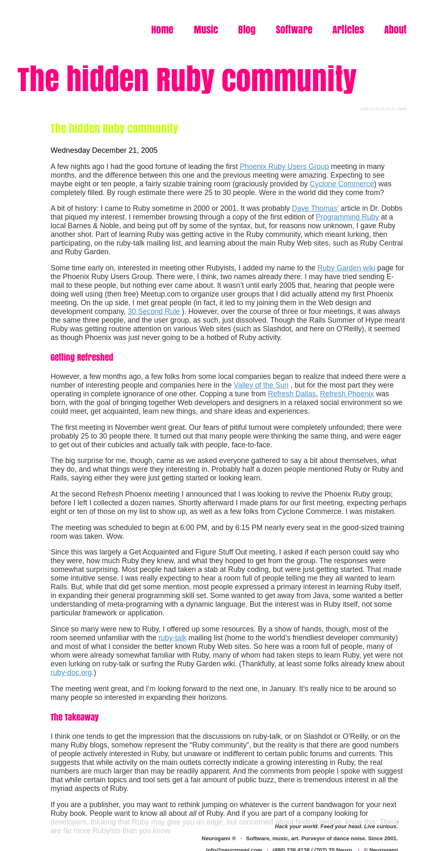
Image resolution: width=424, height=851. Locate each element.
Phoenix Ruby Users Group (284, 166)
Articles (348, 29)
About (395, 29)
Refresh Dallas (292, 394)
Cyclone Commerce (342, 184)
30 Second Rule (154, 311)
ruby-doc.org (71, 672)
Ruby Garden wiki (346, 268)
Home (162, 29)
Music (206, 29)
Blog (246, 29)
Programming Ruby (347, 217)
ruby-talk (173, 638)
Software (294, 29)
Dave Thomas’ (315, 208)
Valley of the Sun (261, 385)
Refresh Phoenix (347, 394)
